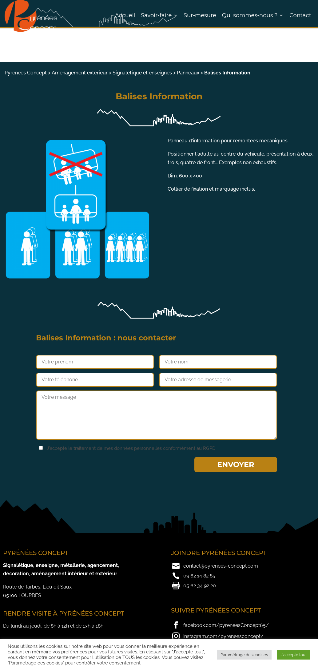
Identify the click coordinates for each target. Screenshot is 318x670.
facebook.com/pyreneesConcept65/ (226, 625)
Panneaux (188, 73)
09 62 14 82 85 (199, 576)
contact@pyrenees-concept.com (220, 566)
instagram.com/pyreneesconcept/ (223, 636)
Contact (300, 15)
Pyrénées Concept (26, 73)
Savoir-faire (156, 15)
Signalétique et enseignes (142, 73)
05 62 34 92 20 (199, 586)
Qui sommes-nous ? (250, 15)
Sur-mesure (200, 15)
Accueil (125, 15)
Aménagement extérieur (80, 73)
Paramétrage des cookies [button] (244, 654)
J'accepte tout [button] (293, 654)
